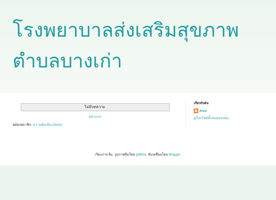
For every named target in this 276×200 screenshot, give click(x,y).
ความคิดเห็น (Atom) (47, 125)
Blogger (174, 154)
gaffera (141, 154)
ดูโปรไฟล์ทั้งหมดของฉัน (211, 118)
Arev (203, 111)
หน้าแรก (95, 117)
